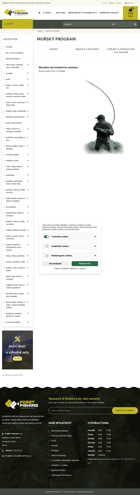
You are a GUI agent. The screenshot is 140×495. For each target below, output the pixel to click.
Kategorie (10, 39)
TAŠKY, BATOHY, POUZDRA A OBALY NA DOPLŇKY (15, 199)
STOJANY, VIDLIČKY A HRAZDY (16, 230)
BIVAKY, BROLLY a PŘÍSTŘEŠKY (16, 111)
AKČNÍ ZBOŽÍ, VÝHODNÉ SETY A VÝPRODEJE (14, 66)
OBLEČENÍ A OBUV (12, 161)
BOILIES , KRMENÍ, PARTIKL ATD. (15, 86)
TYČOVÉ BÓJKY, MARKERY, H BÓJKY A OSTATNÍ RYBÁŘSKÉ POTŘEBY (15, 305)
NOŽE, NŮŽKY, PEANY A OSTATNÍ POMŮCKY (14, 167)
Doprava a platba (58, 470)
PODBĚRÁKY (10, 175)
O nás (53, 441)
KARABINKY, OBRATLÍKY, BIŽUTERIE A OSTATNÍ (14, 314)
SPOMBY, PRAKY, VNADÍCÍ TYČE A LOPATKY (15, 295)
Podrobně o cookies (59, 465)
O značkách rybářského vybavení (65, 460)
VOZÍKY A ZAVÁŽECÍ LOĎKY (15, 262)
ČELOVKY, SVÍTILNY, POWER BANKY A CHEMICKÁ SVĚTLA (16, 95)
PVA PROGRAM (11, 207)
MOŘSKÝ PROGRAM (12, 155)
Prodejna (55, 450)
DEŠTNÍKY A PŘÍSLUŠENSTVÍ (15, 117)
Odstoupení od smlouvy (61, 475)
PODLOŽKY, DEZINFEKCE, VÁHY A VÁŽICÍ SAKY (14, 182)
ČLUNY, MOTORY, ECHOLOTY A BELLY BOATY (16, 103)
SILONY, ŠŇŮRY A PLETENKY (15, 256)
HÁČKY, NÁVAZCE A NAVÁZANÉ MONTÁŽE (13, 130)
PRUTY (8, 79)
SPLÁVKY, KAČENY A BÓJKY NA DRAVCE (15, 222)
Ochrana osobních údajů (61, 436)
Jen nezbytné (55, 264)
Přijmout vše (85, 264)
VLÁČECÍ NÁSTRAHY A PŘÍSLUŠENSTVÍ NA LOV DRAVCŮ (13, 247)
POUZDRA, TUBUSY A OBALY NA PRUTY (15, 191)
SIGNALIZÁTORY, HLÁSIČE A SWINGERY (15, 214)
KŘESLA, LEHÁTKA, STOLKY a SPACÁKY (15, 147)
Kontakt (54, 445)
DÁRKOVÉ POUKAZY (13, 59)
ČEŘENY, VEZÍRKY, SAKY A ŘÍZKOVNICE (15, 237)
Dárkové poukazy (58, 455)
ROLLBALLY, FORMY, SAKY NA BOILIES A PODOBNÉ (15, 286)
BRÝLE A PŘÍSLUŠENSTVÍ (14, 123)
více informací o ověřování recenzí (12, 375)
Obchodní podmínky (59, 431)
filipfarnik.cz (90, 492)
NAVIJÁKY (9, 73)
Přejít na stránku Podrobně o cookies (70, 269)
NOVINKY (9, 47)
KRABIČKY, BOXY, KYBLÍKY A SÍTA (15, 138)
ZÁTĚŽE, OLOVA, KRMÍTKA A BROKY (15, 269)
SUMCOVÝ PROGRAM (13, 322)
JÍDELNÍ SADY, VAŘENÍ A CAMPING (14, 277)
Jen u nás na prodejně (14, 53)
